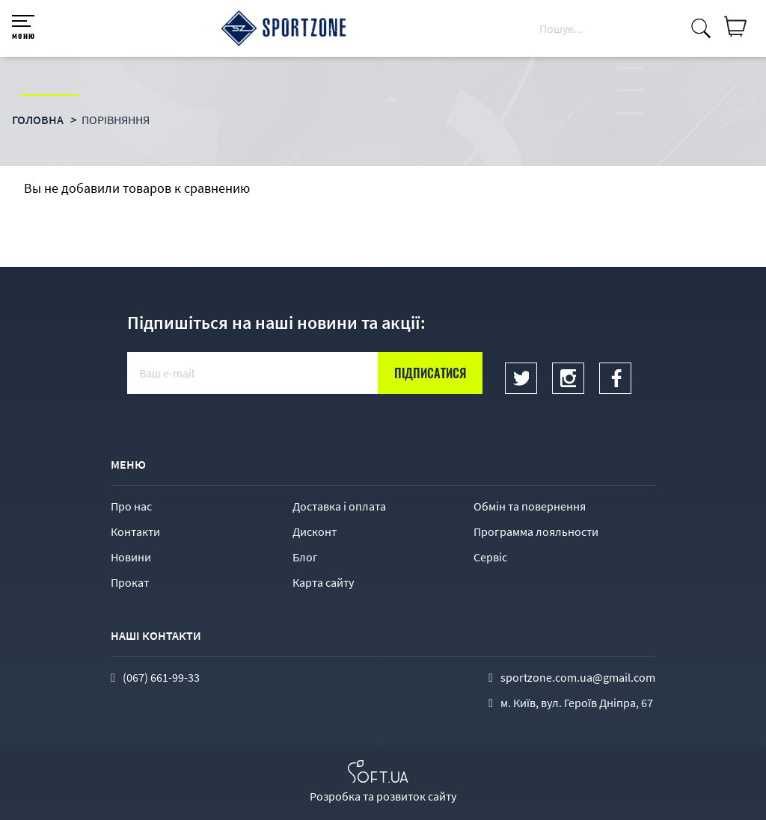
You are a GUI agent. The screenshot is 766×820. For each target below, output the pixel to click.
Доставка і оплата (339, 506)
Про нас (131, 506)
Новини (131, 556)
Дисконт (314, 531)
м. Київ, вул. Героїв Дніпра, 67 (576, 702)
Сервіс (490, 556)
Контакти (135, 531)
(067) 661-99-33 (161, 677)
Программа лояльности (536, 531)
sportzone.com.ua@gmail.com (577, 677)
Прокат (130, 582)
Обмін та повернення (530, 506)
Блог (305, 556)
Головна (38, 119)
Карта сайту (323, 582)
